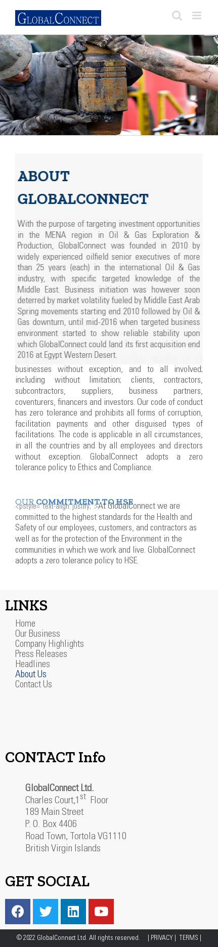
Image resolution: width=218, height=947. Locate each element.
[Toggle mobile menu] (197, 15)
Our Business (37, 634)
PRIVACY (163, 938)
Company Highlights (49, 644)
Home (25, 624)
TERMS (189, 938)
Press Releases (41, 655)
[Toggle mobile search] (177, 15)
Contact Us (33, 685)
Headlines (32, 665)
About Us (31, 675)
